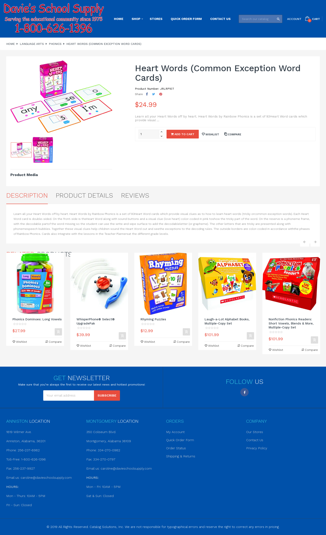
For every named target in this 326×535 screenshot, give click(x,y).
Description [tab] (27, 195)
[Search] (260, 19)
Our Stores (254, 432)
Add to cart (182, 134)
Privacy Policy (256, 448)
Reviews (135, 195)
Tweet (153, 94)
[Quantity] (148, 134)
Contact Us (254, 440)
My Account (175, 432)
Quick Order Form (180, 440)
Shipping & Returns (180, 456)
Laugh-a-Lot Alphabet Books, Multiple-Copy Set (227, 321)
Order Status (176, 448)
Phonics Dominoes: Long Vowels (37, 319)
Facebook (244, 392)
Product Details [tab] (84, 195)
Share (147, 94)
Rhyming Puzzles (153, 319)
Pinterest (160, 94)
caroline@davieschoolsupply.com (46, 478)
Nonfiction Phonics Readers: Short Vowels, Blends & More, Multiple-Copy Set (291, 323)
